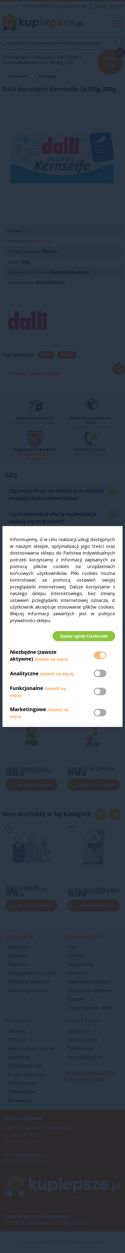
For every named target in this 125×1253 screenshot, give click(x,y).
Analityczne (25, 673)
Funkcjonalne (26, 688)
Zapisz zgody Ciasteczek (83, 636)
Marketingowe (28, 709)
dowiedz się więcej (51, 659)
